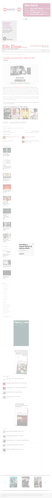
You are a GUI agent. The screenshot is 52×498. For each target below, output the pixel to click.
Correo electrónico (22, 250)
